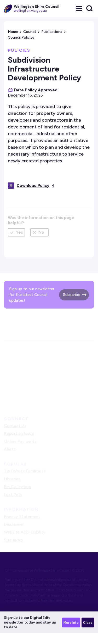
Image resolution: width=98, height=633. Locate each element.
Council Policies (21, 37)
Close (88, 623)
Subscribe (71, 294)
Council (29, 31)
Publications (51, 31)
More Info (71, 623)
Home (13, 31)
